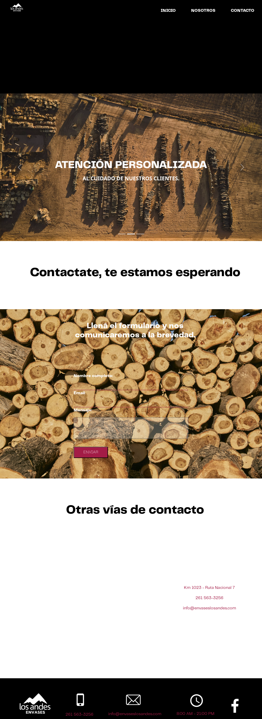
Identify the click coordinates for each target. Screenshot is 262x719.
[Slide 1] (122, 234)
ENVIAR (90, 452)
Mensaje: (83, 410)
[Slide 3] (140, 234)
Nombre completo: (93, 376)
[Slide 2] (131, 234)
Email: (79, 393)
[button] (19, 167)
